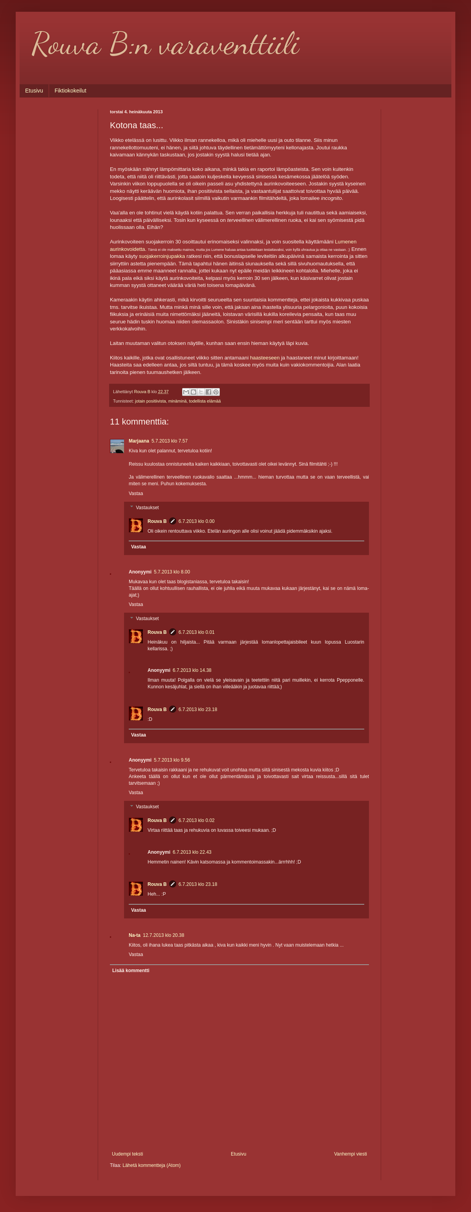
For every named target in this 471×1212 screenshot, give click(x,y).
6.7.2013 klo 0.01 (197, 632)
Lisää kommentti (131, 970)
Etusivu (34, 90)
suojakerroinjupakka (162, 256)
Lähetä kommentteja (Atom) (151, 1165)
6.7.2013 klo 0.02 (197, 820)
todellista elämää (205, 401)
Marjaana (139, 441)
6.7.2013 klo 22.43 (192, 852)
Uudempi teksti (127, 1154)
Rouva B (157, 521)
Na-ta (135, 935)
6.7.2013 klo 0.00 (197, 521)
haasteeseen (265, 358)
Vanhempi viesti (350, 1154)
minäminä (177, 401)
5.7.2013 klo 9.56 (172, 760)
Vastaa (136, 493)
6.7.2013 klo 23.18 (198, 709)
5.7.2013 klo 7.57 (170, 441)
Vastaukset (147, 507)
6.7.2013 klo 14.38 (192, 670)
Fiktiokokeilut (70, 90)
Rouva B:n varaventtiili (165, 43)
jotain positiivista (150, 401)
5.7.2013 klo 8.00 (172, 572)
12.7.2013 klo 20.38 (163, 935)
